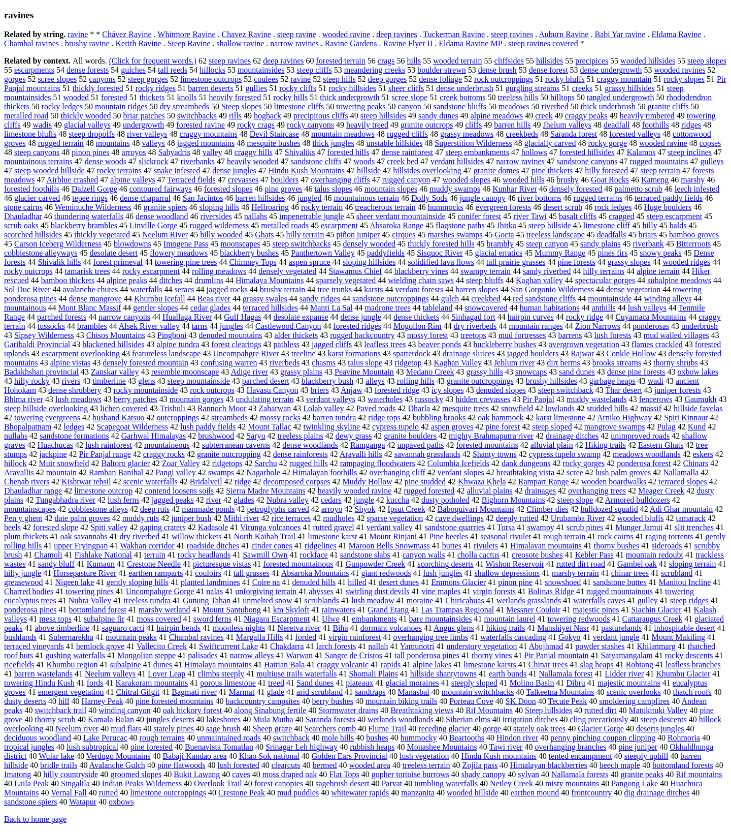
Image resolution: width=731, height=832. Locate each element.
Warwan (299, 655)
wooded (76, 97)
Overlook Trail (218, 783)
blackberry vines (421, 271)
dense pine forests (636, 371)
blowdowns (132, 243)
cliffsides (509, 60)
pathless (287, 344)
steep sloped (552, 426)
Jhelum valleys (567, 124)
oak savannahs (84, 536)
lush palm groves (623, 472)
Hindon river (517, 737)
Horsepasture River (84, 573)
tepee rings (90, 198)
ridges (691, 124)
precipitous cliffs (320, 115)
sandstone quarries (455, 527)
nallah (378, 646)
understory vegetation (482, 646)
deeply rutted (517, 518)
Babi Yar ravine (619, 34)
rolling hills (416, 381)
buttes (451, 545)
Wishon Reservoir (515, 564)
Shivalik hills (59, 262)
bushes (377, 737)
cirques (403, 234)
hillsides (549, 60)
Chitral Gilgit (138, 692)
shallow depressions (507, 573)
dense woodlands (310, 445)
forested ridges (357, 326)
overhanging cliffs (340, 179)
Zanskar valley (115, 371)
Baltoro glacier (126, 463)
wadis (42, 124)
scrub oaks (21, 225)
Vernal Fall (69, 792)
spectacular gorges (605, 280)
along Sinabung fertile (270, 710)
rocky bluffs (564, 79)
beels (12, 527)
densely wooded (369, 243)
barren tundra (334, 417)
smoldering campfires (634, 701)
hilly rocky (32, 381)
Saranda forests (330, 719)
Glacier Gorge (601, 728)
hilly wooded (221, 234)
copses (710, 143)
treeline (303, 353)
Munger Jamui (638, 527)
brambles (92, 326)
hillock (15, 463)
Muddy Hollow (367, 481)
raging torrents (669, 536)
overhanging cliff (397, 472)
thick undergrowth (349, 97)
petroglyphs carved (278, 509)
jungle (364, 500)
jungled (309, 198)
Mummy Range (560, 253)
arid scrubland (319, 692)
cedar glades (210, 307)
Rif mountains (699, 774)
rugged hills (308, 463)
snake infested (177, 170)
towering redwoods (578, 618)
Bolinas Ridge (551, 591)
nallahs (255, 216)
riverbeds (285, 362)
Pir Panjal (538, 399)
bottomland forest (97, 609)
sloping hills (220, 207)
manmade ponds (208, 509)
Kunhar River (514, 188)
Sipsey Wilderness (44, 335)
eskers (703, 454)
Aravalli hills (361, 454)
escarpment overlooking (81, 353)
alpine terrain (658, 271)
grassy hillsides (629, 88)
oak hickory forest (192, 710)
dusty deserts (25, 701)
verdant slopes (461, 472)
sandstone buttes (619, 582)
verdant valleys (330, 399)
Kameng (655, 179)
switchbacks (197, 115)
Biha (340, 628)
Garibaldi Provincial (37, 344)
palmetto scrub (638, 188)
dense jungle (360, 317)
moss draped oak (289, 774)
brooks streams (616, 362)
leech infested (697, 188)
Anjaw (351, 390)
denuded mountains (230, 335)
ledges (73, 426)
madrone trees (388, 307)
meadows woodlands (647, 454)
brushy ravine (87, 43)
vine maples (440, 591)
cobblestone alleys (98, 509)
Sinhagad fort (473, 317)
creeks (582, 88)
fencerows (656, 399)
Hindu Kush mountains (498, 756)
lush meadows (78, 399)
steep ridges (689, 600)
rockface (314, 554)
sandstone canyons (587, 161)
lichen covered (124, 408)
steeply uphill (646, 756)
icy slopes (447, 390)
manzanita (418, 792)
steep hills (339, 79)
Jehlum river (514, 362)
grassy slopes (629, 262)
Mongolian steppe (146, 655)
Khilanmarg (656, 646)
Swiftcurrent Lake (228, 646)
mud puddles (298, 792)
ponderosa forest (644, 463)
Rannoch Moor (221, 408)
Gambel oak (637, 564)
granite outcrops (427, 124)
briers (319, 390)
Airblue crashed (72, 179)
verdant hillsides (457, 161)
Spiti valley (108, 527)
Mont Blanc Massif (89, 307)
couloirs (208, 573)
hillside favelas (698, 408)
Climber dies (547, 509)
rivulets (486, 545)
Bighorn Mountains (513, 500)
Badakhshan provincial (41, 371)
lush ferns (124, 500)
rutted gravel (333, 527)
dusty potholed (445, 500)
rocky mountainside (146, 390)
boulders (284, 179)
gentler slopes (155, 307)
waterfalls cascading (513, 637)
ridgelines (321, 545)
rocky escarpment (151, 271)
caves (241, 774)
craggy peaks (586, 115)
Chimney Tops (252, 262)
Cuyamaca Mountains (650, 317)
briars (648, 234)
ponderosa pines (30, 609)
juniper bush (191, 518)
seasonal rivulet (505, 536)
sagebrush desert (342, 783)
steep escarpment (675, 216)
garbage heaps (612, 381)
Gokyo (569, 637)
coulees (266, 79)
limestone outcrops (211, 79)
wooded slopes (466, 179)
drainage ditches (572, 436)
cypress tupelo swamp (565, 454)
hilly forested (606, 170)
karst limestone (560, 417)
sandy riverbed (547, 271)
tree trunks (334, 289)
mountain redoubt (654, 554)
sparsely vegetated (346, 280)
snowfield (517, 408)
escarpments (34, 70)
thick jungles (333, 143)
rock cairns (615, 536)
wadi (655, 381)
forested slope (55, 527)
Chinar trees (548, 664)
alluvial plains (489, 490)
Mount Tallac (269, 426)
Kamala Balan (111, 719)
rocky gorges (583, 463)
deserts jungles (660, 728)
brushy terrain (282, 289)
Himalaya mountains (218, 664)
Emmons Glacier (458, 582)
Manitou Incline (685, 582)
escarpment (339, 225)
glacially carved (550, 143)
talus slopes (333, 188)
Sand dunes (315, 683)
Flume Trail (387, 728)
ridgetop (407, 362)
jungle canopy (483, 198)
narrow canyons (124, 317)
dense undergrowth (611, 70)
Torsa (506, 527)
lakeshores (224, 719)
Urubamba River (578, 518)
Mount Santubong (232, 609)
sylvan (528, 774)
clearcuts (286, 765)
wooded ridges (687, 262)
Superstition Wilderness (473, 143)
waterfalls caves (599, 600)
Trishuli (172, 408)
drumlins (208, 280)
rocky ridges (156, 88)
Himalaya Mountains (270, 280)
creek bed (402, 161)
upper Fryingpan (81, 545)
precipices (591, 60)
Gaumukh (700, 399)
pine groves (283, 188)
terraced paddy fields (669, 198)
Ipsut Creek (406, 509)
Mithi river (241, 518)
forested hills (348, 152)
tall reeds (172, 70)
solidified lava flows (441, 262)
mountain (61, 472)
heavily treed (367, 124)
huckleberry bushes (504, 344)
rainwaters (338, 609)
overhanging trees (597, 490)
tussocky (429, 399)
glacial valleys (87, 124)
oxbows (121, 801)
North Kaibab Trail (264, 536)
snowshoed (563, 582)
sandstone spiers (30, 801)
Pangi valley (175, 472)
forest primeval (118, 262)
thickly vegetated (102, 234)
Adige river (249, 371)
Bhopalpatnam (27, 426)
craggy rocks (164, 454)
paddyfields (386, 253)
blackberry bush (328, 381)
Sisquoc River (439, 253)
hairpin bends (178, 628)
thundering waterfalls (88, 216)
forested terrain (341, 60)
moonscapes (240, 243)
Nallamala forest (565, 673)
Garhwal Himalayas (153, 436)
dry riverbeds (475, 326)
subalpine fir (104, 618)
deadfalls (611, 234)
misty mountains (572, 783)
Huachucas (55, 445)
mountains (113, 143)
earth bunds (507, 673)
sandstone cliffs (316, 161)
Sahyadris (174, 152)
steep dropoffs (92, 134)
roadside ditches (213, 545)
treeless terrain (426, 765)
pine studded (425, 481)
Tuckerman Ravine (454, 34)
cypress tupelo (395, 426)
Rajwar (582, 353)
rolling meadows (219, 271)
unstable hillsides (395, 143)
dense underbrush (464, 88)
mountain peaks (131, 637)
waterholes (385, 399)
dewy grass (354, 436)
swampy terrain (485, 271)
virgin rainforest (354, 637)
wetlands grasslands (528, 600)
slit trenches (694, 527)
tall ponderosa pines (426, 655)
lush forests (613, 335)
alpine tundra (177, 344)
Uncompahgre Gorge (160, 591)
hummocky (419, 737)
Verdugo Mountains (118, 756)
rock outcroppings (503, 79)
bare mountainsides (440, 618)
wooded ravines (680, 70)
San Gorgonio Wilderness (552, 289)
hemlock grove (100, 646)
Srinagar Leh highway (301, 747)
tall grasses (252, 573)
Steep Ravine (189, 43)
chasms (324, 362)
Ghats (264, 234)
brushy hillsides (551, 381)
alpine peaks (127, 280)
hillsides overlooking (427, 170)
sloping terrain (692, 564)
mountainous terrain (366, 198)
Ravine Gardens (351, 43)
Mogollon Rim (417, 326)
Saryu (255, 436)
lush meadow (372, 600)
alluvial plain (551, 445)
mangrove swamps (614, 426)
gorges (14, 79)
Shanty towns (495, 454)
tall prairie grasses (515, 262)
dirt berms (563, 362)
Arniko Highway (624, 417)
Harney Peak (102, 701)
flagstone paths (460, 225)
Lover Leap (166, 673)
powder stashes (599, 646)
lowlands (560, 408)
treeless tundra (147, 600)
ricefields (19, 664)
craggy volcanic (343, 664)
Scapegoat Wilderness (132, 426)
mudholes (338, 518)
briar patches (144, 115)
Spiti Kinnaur (686, 417)
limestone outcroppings (168, 792)
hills (414, 60)
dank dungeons (526, 463)
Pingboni (172, 335)
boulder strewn (441, 70)
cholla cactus (478, 554)
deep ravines (396, 34)
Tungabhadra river (65, 500)
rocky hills (290, 97)
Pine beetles (448, 536)
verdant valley (390, 527)
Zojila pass (480, 765)
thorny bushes (616, 545)
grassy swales (265, 298)
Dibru (575, 683)
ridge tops (384, 417)
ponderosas (651, 326)
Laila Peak (31, 783)
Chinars (695, 463)
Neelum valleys (110, 673)
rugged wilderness (219, 225)
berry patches (135, 399)
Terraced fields (191, 179)
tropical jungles (29, 747)
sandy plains (600, 243)
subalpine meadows (679, 280)
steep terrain (660, 170)
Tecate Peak (567, 701)
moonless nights (239, 628)
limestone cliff (606, 225)
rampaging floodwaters (377, 463)
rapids (391, 664)
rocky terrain (322, 207)
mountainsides (261, 70)
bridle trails (58, 765)
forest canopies (278, 783)
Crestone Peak (241, 792)
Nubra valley (288, 500)
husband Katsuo (118, 417)
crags (386, 60)
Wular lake (56, 756)
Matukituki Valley (657, 710)
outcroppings (178, 417)
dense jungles (234, 170)
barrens (570, 335)
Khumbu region (72, 664)
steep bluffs (485, 280)
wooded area (369, 765)
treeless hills (517, 97)
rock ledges (613, 207)
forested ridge (397, 390)
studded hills (607, 408)
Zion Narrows (597, 326)
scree (575, 472)
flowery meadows (179, 253)
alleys (375, 381)
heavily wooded (253, 161)
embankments (374, 618)
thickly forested (98, 88)
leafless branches (693, 664)
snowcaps (531, 371)
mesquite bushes (273, 143)
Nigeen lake (74, 582)
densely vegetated (287, 271)
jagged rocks (227, 289)
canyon (409, 106)
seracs (184, 289)
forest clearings (236, 344)
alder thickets (296, 335)
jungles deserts (170, 719)
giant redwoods (386, 573)
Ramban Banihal (116, 472)
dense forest (548, 70)
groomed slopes (135, 774)
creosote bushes (537, 554)
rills (235, 115)
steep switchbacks (301, 243)
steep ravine (296, 34)
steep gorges (148, 79)
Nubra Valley (90, 600)
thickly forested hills (441, 243)
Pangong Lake (634, 783)
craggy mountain (624, 79)
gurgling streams (533, 88)
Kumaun (101, 564)
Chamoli (48, 554)
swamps (221, 472)
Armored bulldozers (637, 500)
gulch (450, 298)
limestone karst (332, 536)
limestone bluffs (30, 134)
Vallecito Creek (162, 646)
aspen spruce (309, 262)
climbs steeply (220, 673)
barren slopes (477, 289)
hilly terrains (603, 271)
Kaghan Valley (458, 362)
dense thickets (416, 317)
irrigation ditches (530, 719)
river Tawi (530, 216)
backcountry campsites (262, 701)
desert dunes (399, 582)
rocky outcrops (28, 271)
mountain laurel (510, 618)
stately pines (173, 728)
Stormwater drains (348, 710)
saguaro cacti (123, 628)
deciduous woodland (37, 737)
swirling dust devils (377, 591)
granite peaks (641, 774)
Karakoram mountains (152, 683)
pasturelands (621, 628)
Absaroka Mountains (315, 573)
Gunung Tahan (206, 600)
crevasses (243, 179)
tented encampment (580, 756)
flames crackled (657, 344)
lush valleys (647, 307)
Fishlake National (103, 554)
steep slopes (706, 60)
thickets (152, 97)
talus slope (365, 362)
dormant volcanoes (391, 628)
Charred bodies (28, 591)
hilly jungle (22, 573)
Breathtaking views (421, 710)
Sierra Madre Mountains (265, 490)
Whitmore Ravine (186, 34)
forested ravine (200, 124)
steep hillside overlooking (46, 408)
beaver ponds (439, 344)
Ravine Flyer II (408, 43)
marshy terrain (575, 573)
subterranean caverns (236, 445)
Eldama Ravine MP (470, 43)
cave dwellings (459, 518)
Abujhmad (546, 646)
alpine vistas (70, 362)
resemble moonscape (185, 371)
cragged (622, 216)
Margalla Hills (259, 637)
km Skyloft (291, 609)
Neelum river (76, 728)
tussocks (51, 326)
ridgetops (227, 463)
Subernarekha (71, 637)
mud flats (126, 728)
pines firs (612, 253)
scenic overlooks (634, 692)
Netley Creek (511, 783)
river (213, 500)
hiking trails (505, 628)
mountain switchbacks (478, 692)
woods (364, 161)
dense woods (105, 161)
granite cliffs (668, 106)
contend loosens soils (179, 490)
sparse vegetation (395, 518)
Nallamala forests (579, 774)
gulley (648, 600)
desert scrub (562, 207)
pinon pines (90, 152)
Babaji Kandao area (195, 756)
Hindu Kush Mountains (307, 170)
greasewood (23, 582)
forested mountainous (298, 564)
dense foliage (440, 79)
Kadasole (213, 527)
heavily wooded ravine (355, 490)
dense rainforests (300, 454)
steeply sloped (474, 683)
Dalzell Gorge (94, 188)
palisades (203, 655)
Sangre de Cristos (353, 655)
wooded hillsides (647, 60)
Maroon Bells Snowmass (389, 545)
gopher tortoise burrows (410, 774)
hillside (369, 170)
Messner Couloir (533, 609)
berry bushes (332, 701)
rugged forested (429, 490)
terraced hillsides (270, 307)
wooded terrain (457, 60)
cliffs (474, 124)
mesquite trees (465, 408)
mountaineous (167, 445)
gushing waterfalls (75, 655)
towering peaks (360, 106)
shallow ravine (240, 43)
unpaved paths (420, 445)
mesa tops (55, 618)
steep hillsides (383, 115)
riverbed (554, 106)
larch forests (336, 646)
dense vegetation (633, 289)
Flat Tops (344, 774)
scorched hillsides (33, 234)
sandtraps (370, 692)
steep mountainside (199, 381)
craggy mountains (209, 134)
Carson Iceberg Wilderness (58, 243)
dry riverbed (140, 536)
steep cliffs (313, 70)
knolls (186, 97)
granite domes (496, 170)
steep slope (575, 500)
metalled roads (285, 225)
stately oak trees (539, 728)
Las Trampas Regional (457, 609)
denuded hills (314, 582)
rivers (71, 381)
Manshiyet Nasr (563, 628)
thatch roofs (692, 692)
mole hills (338, 737)
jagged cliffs (332, 344)
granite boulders (410, 436)
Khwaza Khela (482, 481)
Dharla (419, 408)
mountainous (25, 307)
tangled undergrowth (620, 97)
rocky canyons (310, 124)
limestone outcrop (103, 490)
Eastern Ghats (660, 445)
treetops (473, 335)
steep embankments (477, 152)
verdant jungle (616, 637)
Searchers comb (330, 728)
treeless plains (300, 436)
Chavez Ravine (246, 34)
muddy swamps (454, 188)
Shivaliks (300, 152)
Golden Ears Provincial (349, 756)
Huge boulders (667, 207)
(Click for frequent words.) (152, 60)
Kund (697, 426)
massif (650, 408)
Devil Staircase (274, 134)
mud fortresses (522, 335)
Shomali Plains (373, 673)
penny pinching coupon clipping (602, 737)
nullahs (15, 436)
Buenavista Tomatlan (219, 747)
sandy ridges (320, 298)
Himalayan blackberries (548, 765)
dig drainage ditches (656, 792)
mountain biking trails (401, 701)
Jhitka (506, 225)
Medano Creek (430, 371)
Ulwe (331, 618)
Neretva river (299, 628)
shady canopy (483, 774)
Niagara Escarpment (277, 618)
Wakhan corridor (147, 545)
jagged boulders (532, 353)
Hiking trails (605, 445)
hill (63, 701)
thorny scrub (55, 719)
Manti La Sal (331, 307)
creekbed (486, 298)
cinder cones (271, 545)
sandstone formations (74, 436)
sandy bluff (56, 564)
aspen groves (452, 426)
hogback (267, 115)
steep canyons (36, 152)
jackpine (53, 454)
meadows (514, 106)
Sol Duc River (27, 289)
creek (544, 115)
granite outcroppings (480, 381)
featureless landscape (166, 353)
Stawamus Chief (355, 271)
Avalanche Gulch (117, 765)
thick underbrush (608, 106)
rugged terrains (598, 198)
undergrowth (143, 124)
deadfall (617, 124)
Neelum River (165, 234)
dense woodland (162, 216)
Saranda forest (573, 134)
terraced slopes (682, 481)
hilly (649, 225)
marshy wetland (164, 609)
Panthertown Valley (322, 253)
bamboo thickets (67, 280)
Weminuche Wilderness (93, 207)
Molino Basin (532, 683)
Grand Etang (388, 609)
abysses (321, 591)
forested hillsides (587, 152)
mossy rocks (280, 417)
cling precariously (599, 719)
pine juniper (637, 747)
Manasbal (413, 692)
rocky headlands (204, 554)
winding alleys (667, 298)
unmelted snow (267, 600)
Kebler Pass (594, 554)
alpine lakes (432, 664)
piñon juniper (358, 234)
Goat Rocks (610, 179)
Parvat (391, 783)
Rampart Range (543, 481)
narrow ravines (294, 43)
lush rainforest (108, 445)
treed (276, 683)
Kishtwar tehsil (86, 481)
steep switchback (565, 390)
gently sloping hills (137, 582)
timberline (109, 381)
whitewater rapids (360, 792)
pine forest (502, 426)
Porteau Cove (471, 701)
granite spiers (165, 207)
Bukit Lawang (197, 774)
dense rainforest (407, 152)
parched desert (265, 381)
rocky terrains (119, 170)
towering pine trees (186, 262)
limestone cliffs (299, 106)
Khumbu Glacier (683, 673)
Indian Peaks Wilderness (142, 783)
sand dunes (577, 371)
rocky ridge (584, 317)
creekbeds (522, 134)
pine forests (576, 262)
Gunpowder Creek (376, 564)
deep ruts (155, 509)
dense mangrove (95, 298)
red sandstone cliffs (544, 298)
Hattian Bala (284, 664)
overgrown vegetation (583, 344)
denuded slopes (501, 390)
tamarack (691, 518)
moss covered (159, 618)
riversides (216, 216)
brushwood (216, 436)
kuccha (397, 500)
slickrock (154, 161)
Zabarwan (274, 408)
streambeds (229, 417)
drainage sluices (469, 353)
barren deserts (210, 88)
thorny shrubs (675, 362)
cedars (331, 500)
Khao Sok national (269, 756)
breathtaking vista (525, 472)
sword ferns (212, 618)
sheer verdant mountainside (401, 216)
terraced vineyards (34, 646)
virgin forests (494, 591)
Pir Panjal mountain (556, 655)
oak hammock (500, 417)
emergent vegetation (71, 692)
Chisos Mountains (115, 335)
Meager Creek (661, 490)
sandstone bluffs (460, 106)
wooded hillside (473, 792)
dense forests (88, 70)
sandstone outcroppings (390, 298)
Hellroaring (270, 207)
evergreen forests (503, 207)
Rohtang (639, 664)
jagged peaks (173, 500)
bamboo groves (694, 234)
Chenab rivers (26, 481)
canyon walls (424, 554)
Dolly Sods (429, 198)
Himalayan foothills (324, 472)
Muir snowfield (64, 463)
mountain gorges (197, 399)
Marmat (242, 692)
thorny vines (492, 655)
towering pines (89, 591)
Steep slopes (241, 106)
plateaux (359, 683)
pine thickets (552, 170)
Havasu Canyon (272, 390)
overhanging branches (570, 747)
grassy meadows (466, 134)
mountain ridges (121, 106)
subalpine (125, 664)
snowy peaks (660, 253)
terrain (154, 554)
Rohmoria (684, 737)
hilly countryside (70, 774)
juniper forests (677, 390)
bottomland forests (682, 765)
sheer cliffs (406, 88)
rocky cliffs (297, 88)
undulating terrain (265, 399)
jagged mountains (206, 143)
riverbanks (198, 161)
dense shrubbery (74, 390)
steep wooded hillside (49, 170)
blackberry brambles (84, 225)
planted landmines (210, 582)
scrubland (676, 573)
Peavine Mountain (364, 371)
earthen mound (535, 792)
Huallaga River (187, 317)
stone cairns (23, 207)
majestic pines (596, 609)
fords (95, 683)
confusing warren (229, 362)
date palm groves (82, 518)
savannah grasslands (427, 454)
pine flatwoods (181, 765)
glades (244, 500)
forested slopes (228, 188)
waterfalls (146, 289)
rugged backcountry (362, 335)
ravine (78, 34)
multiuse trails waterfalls (296, 673)
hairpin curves (531, 317)
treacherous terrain (385, 207)
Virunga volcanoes (270, 527)
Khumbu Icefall (159, 298)
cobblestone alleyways (40, 253)
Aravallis (19, 472)
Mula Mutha (273, 719)
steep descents (664, 719)
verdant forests (419, 289)
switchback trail (60, 710)
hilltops (562, 97)
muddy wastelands (597, 399)
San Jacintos (203, 198)
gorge (492, 728)
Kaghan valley (539, 280)
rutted (108, 792)
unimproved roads (640, 436)
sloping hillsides (369, 262)
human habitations (550, 307)
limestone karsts (489, 664)
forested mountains (487, 445)
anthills (604, 307)
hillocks (212, 70)
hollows (534, 152)
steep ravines (512, 34)
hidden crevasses (482, 399)
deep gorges (387, 79)
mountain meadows (343, 134)
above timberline (62, 628)
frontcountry (591, 792)
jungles (231, 326)
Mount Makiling (678, 637)
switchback (291, 737)
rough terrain (564, 536)
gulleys (711, 161)
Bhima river (23, 399)
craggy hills (254, 152)
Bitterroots (693, 243)
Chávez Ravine (126, 34)
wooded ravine (346, 34)
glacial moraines (412, 683)
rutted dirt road (580, 564)
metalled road (26, 115)
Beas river (213, 298)
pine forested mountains (175, 701)
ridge (243, 481)
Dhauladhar (23, 216)
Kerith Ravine (138, 43)
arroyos (134, 152)
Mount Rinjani (393, 536)
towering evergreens (47, 417)
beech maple (620, 765)
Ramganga (367, 445)
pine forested (151, 747)
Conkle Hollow (631, 353)
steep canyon (547, 243)
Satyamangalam (627, 655)
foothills (655, 124)
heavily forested (235, 97)
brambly (500, 243)
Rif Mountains (489, 710)
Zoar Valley (181, 463)
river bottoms (539, 198)
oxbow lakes (697, 371)
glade (275, 692)
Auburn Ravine (563, 34)
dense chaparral (145, 198)
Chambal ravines (31, 43)
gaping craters (163, 527)
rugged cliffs (407, 134)
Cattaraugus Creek (652, 618)
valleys (153, 143)
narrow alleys (252, 655)
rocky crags (256, 124)
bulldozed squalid (609, 509)
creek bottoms (462, 97)
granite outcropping (229, 454)
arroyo (332, 509)
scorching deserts (445, 564)
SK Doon (521, 701)
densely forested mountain (145, 362)
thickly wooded (86, 115)
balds (678, 225)
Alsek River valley (149, 326)
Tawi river (505, 747)
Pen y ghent (23, 518)
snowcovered (485, 307)
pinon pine (515, 582)
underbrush (699, 326)
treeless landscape (555, 234)
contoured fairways (160, 188)
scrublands (322, 600)
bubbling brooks (439, 417)
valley (212, 152)
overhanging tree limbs (430, 637)
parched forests (61, 317)
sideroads (666, 545)
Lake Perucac (105, 737)
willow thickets (196, 536)
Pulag (666, 426)
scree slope (410, 97)
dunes (162, 664)
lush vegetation (424, 756)
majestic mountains (628, 683)
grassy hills (485, 371)
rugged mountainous (619, 591)
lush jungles (442, 573)
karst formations (354, 353)
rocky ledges (62, 106)
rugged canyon (406, 179)
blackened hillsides (113, 344)
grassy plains (301, 371)
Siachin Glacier (656, 609)
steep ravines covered (543, 43)
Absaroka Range (396, 225)
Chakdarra (287, 646)
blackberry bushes (249, 253)
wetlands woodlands (401, 719)
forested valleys (634, 134)
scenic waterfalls (150, 481)
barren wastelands (43, 673)
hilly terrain (305, 234)
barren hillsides (260, 198)
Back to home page (35, 819)
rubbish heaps (372, 747)
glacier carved (37, 198)
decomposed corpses (296, 481)
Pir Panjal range (105, 454)
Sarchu (265, 463)
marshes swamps (455, 234)
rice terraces (291, 518)
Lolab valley (323, 408)
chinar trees (630, 573)
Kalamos (641, 152)
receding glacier (444, 728)
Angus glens (454, 628)
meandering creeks (374, 70)
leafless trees (385, 344)
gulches (133, 70)
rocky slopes (684, 79)
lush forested (238, 765)
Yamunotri (417, 646)
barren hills (512, 124)
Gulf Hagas (242, 317)
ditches (170, 280)
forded (305, 637)
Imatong (17, 774)
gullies (256, 88)
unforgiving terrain (265, 591)
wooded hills (523, 179)
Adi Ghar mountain (681, 509)
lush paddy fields (208, 426)
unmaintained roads (229, 737)
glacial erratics (499, 253)
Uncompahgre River (246, 353)
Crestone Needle (154, 564)
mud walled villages (676, 335)
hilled (357, 582)
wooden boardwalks (613, 481)
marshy (693, 179)
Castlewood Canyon (288, 326)
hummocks (445, 207)
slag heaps (596, 664)
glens (146, 381)
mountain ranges (536, 326)
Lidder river (624, 673)
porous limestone (228, 683)
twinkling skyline (332, 426)
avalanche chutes (90, 289)
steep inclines (690, 152)
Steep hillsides (548, 710)
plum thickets (26, 536)
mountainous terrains (38, 161)
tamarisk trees (87, 271)
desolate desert (113, 253)
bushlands (20, 637)
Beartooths (466, 737)
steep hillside (549, 225)
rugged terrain (61, 143)
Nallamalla (681, 472)
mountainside (610, 298)
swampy (540, 527)
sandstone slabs (365, 554)
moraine (420, 600)
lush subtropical (92, 747)
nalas (214, 591)
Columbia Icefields (458, 463)
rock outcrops (212, 390)
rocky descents (689, 655)
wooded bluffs (640, 518)
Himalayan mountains (546, 545)
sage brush (223, 728)
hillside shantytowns (443, 673)
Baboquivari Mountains (476, 509)
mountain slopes (390, 188)
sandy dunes (438, 115)
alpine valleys (132, 179)
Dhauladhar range (33, 490)
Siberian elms (468, 719)
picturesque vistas (222, 564)
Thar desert (623, 390)
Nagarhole (263, 472)
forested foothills (31, 188)
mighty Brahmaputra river (491, 436)
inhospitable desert (684, 628)
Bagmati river (194, 692)
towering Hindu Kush (39, 683)
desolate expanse (301, 317)
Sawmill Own (265, 554)
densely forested (575, 188)
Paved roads (376, 408)
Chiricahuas (464, 600)
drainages (540, 490)
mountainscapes (30, 509)
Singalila (75, 783)
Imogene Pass (185, 243)
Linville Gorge (153, 225)
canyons (102, 79)
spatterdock (411, 353)
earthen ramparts (155, 573)
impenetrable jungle (311, 216)
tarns (200, 326)
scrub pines (585, 527)
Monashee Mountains (442, 747)
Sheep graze (272, 728)
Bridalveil (206, 481)
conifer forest (480, 216)
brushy (567, 179)
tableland (438, 307)
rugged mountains (658, 161)
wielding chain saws (421, 280)
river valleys (147, 134)
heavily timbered (647, 115)
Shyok (365, 509)
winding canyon (124, 710)
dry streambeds (184, 106)
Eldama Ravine (676, 34)
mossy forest (427, 335)
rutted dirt (600, 710)
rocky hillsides (352, 88)
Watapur (82, 801)
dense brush (497, 70)
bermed (325, 765)
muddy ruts (140, 518)
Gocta (504, 234)
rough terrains (162, 737)
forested (114, 97)
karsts (373, 289)
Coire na (266, 582)
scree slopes (57, 79)
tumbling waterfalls (446, 783)
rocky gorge (607, 143)
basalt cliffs (577, 216)
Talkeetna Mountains (560, 692)
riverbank (648, 243)
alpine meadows (497, 115)
